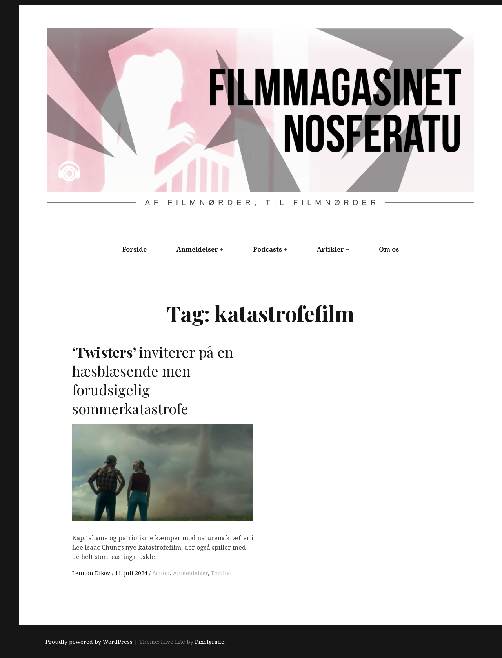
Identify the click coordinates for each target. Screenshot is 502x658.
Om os (389, 249)
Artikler (330, 249)
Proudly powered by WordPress (89, 642)
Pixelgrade (209, 642)
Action (161, 573)
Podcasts (267, 249)
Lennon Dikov (92, 573)
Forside (134, 249)
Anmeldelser (197, 249)
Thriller (222, 573)
